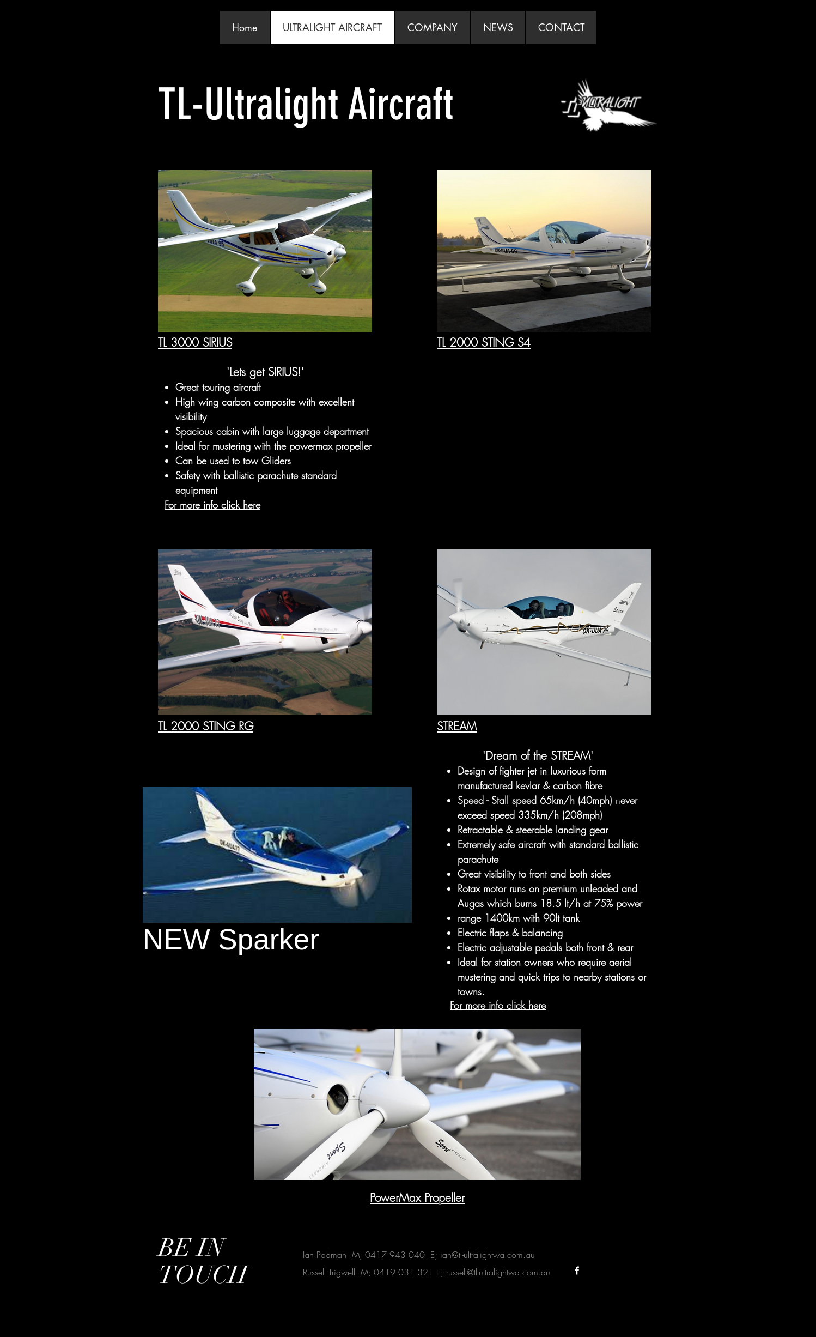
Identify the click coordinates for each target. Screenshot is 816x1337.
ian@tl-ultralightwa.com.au (487, 1255)
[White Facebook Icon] (576, 1270)
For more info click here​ (212, 504)
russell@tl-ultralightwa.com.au (498, 1272)
